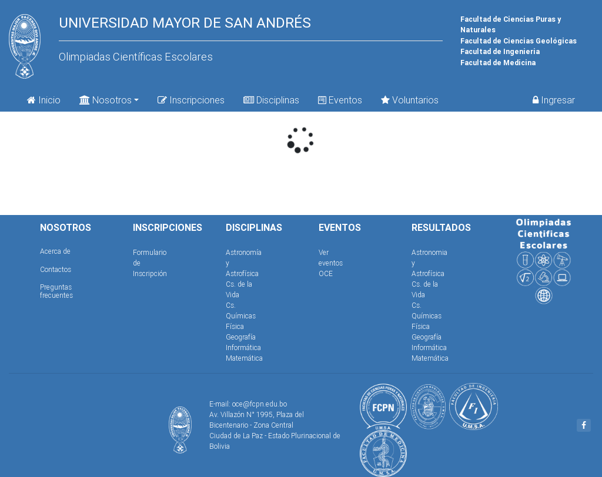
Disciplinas (271, 100)
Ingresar (554, 100)
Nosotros (105, 99)
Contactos (55, 269)
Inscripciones (191, 100)
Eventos (340, 100)
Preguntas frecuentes (56, 291)
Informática (243, 347)
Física (235, 326)
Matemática (244, 358)
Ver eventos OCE (331, 263)
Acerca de (55, 251)
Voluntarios (410, 100)
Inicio (44, 100)
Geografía (241, 336)
